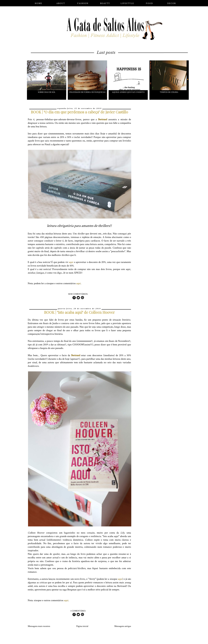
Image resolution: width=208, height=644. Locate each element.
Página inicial (82, 626)
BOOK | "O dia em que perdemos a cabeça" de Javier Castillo (79, 111)
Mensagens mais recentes (39, 626)
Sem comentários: (78, 294)
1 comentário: (78, 610)
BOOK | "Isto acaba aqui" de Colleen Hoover (79, 312)
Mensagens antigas (122, 626)
